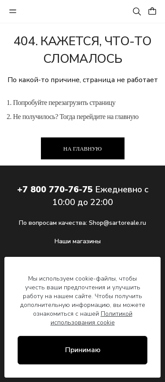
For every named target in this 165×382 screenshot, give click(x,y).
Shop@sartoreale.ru (117, 223)
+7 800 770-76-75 (55, 189)
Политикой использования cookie (91, 318)
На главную (82, 148)
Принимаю (82, 350)
